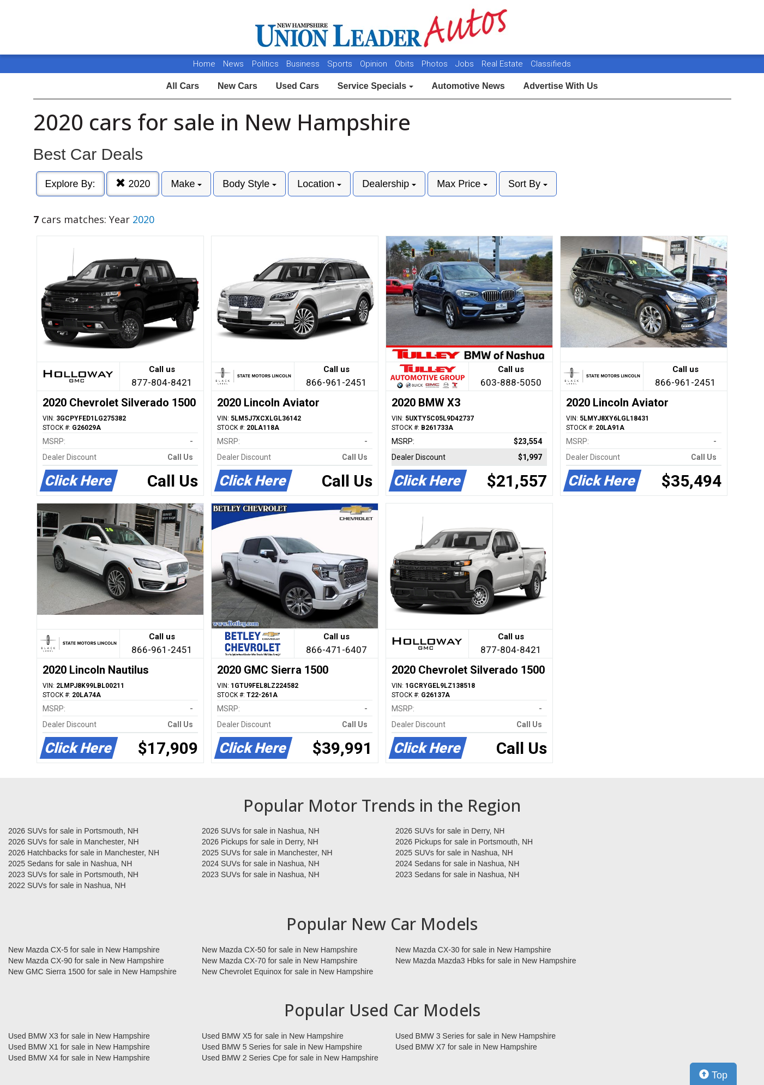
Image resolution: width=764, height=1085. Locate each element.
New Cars (237, 86)
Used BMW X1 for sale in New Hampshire (79, 1046)
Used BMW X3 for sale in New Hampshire (79, 1036)
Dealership (389, 183)
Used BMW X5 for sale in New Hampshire (273, 1036)
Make (186, 183)
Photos (436, 64)
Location (319, 183)
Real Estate (503, 64)
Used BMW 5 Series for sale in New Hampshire (282, 1046)
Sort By (528, 183)
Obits (405, 64)
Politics (265, 64)
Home (204, 64)
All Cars (182, 86)
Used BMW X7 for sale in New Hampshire (466, 1046)
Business (304, 64)
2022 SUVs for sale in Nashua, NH (67, 885)
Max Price (462, 183)
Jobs (465, 64)
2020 (133, 183)
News (233, 64)
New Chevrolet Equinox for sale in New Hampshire (287, 971)
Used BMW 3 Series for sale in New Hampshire (475, 1036)
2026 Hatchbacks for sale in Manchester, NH (83, 852)
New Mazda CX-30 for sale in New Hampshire (473, 949)
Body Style (249, 183)
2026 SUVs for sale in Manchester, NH (73, 841)
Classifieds (551, 64)
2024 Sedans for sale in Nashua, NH (457, 863)
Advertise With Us (561, 86)
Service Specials (375, 86)
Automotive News (467, 86)
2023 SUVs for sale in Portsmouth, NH (73, 874)
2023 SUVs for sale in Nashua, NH (261, 874)
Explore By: (70, 183)
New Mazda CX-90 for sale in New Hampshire (86, 960)
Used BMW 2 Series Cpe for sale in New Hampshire (290, 1057)
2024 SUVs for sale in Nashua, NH (261, 863)
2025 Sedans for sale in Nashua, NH (70, 863)
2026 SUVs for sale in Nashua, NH (261, 830)
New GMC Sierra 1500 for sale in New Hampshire (92, 971)
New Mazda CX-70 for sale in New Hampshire (280, 960)
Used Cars (297, 86)
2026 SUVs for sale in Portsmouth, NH (73, 830)
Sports (340, 64)
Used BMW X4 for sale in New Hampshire (79, 1057)
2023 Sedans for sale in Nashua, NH (457, 874)
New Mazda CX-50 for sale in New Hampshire (280, 949)
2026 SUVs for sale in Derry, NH (449, 830)
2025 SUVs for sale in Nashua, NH (454, 852)
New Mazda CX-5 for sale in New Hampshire (84, 949)
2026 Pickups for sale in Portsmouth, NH (464, 841)
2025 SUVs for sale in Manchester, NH (267, 852)
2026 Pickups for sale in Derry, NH (260, 841)
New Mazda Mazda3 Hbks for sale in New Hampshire (485, 960)
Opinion (374, 64)
